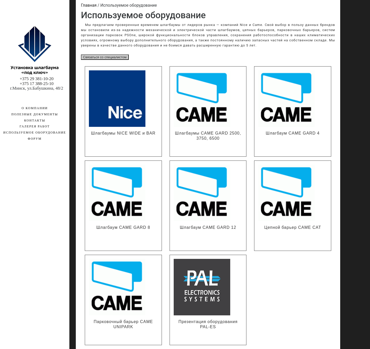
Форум (35, 138)
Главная (89, 5)
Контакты (34, 120)
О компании (35, 108)
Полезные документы (34, 114)
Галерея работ (35, 126)
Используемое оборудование (28, 43)
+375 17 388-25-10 (36, 83)
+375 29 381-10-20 (36, 78)
